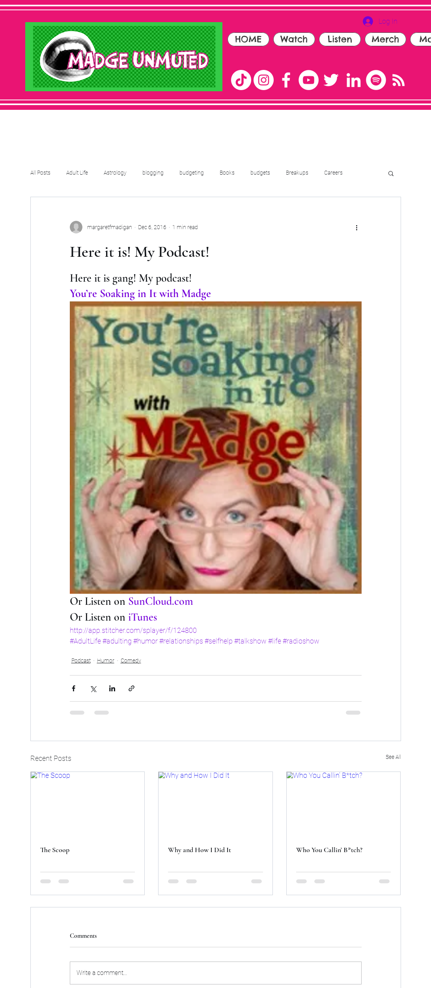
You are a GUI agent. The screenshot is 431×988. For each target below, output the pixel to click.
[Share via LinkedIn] (112, 688)
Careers (333, 172)
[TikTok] (241, 80)
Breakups (297, 172)
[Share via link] (131, 688)
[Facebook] (286, 80)
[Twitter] (331, 80)
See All (393, 757)
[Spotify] (376, 80)
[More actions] (357, 227)
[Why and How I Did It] (215, 804)
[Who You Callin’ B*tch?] (344, 804)
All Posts (40, 172)
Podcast (81, 660)
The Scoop (54, 849)
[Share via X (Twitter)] (93, 688)
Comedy (131, 660)
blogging (153, 172)
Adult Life (77, 172)
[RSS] (398, 80)
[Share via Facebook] (73, 688)
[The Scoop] (88, 804)
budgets (260, 172)
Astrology (115, 172)
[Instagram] (264, 80)
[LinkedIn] (353, 80)
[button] (391, 173)
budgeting (191, 172)
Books (227, 172)
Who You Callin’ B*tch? (329, 849)
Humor (105, 660)
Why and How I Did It (199, 849)
